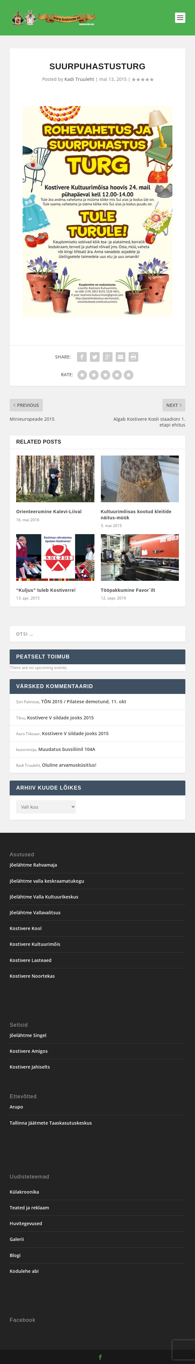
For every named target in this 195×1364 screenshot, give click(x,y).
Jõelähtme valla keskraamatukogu (47, 881)
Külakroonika (24, 1192)
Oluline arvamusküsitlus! (69, 765)
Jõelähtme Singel (28, 1035)
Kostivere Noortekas (32, 976)
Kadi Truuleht (79, 79)
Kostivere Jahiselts (30, 1067)
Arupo (16, 1107)
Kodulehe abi (24, 1271)
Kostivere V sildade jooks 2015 (60, 718)
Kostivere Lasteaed (31, 960)
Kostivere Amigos (29, 1051)
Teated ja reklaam (29, 1208)
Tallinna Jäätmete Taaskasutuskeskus (51, 1123)
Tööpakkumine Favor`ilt (128, 590)
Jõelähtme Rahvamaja (33, 865)
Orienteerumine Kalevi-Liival (49, 511)
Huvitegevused (26, 1223)
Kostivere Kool (26, 928)
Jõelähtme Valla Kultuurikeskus (44, 897)
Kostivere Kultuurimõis (35, 944)
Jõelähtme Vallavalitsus (35, 912)
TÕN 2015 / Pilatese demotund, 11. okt (83, 701)
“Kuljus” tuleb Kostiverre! (46, 590)
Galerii (17, 1239)
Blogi (15, 1255)
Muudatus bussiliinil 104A (66, 749)
